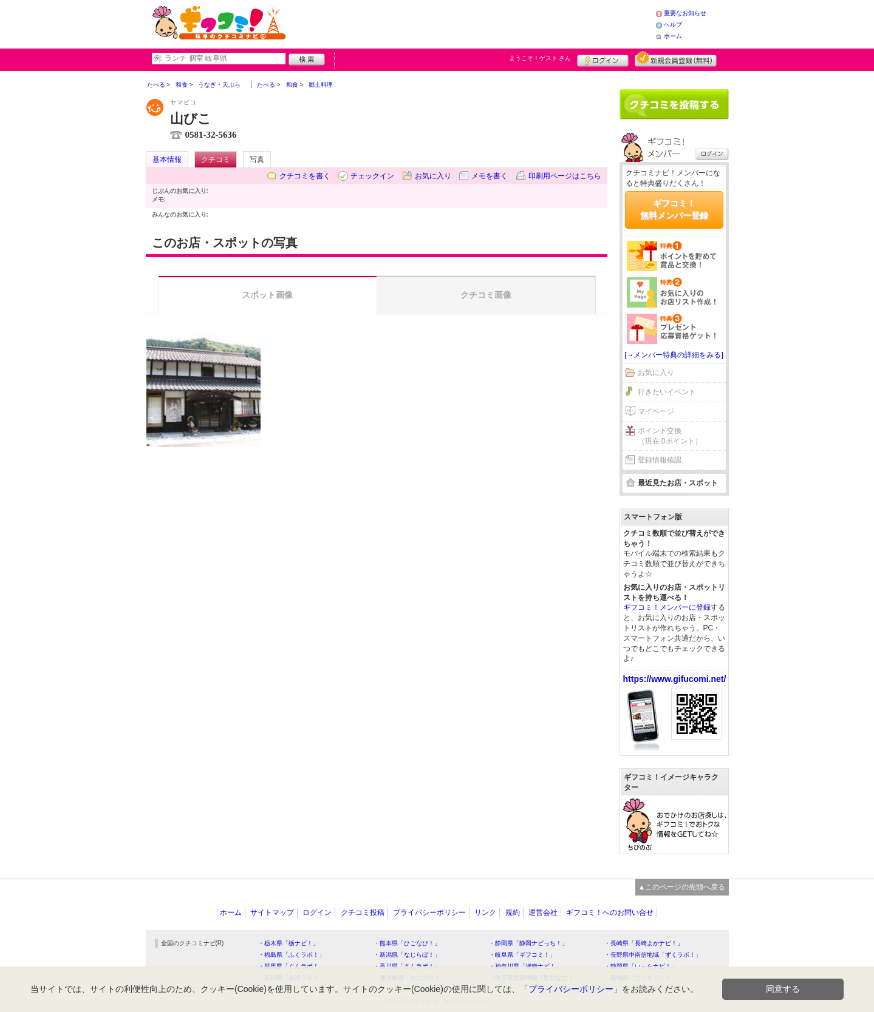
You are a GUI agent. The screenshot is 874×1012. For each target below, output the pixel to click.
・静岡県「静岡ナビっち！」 (528, 943)
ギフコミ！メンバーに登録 (667, 607)
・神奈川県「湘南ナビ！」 (525, 966)
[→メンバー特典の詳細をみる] (673, 355)
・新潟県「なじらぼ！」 (407, 954)
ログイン (603, 59)
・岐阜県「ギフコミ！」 (522, 954)
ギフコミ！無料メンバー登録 (674, 209)
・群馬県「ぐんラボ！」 (291, 966)
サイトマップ (272, 912)
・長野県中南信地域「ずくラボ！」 (653, 954)
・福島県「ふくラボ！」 (291, 954)
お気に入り (433, 176)
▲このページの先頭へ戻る (682, 887)
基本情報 (167, 159)
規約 (512, 912)
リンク (485, 912)
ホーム (673, 36)
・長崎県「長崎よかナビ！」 (643, 943)
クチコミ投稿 (362, 912)
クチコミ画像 (485, 295)
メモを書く (489, 176)
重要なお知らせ (685, 13)
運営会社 (543, 912)
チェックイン (372, 176)
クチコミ (215, 159)
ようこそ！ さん (540, 58)
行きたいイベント (667, 392)
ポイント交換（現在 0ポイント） (670, 436)
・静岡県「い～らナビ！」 (640, 966)
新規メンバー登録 (676, 59)
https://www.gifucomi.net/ (674, 679)
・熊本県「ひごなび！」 (407, 943)
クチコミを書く (304, 176)
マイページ (656, 411)
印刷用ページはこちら (564, 176)
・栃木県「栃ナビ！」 (288, 943)
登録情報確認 (659, 460)
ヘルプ (673, 24)
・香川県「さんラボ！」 (407, 966)
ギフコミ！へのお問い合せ (610, 912)
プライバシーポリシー (429, 912)
